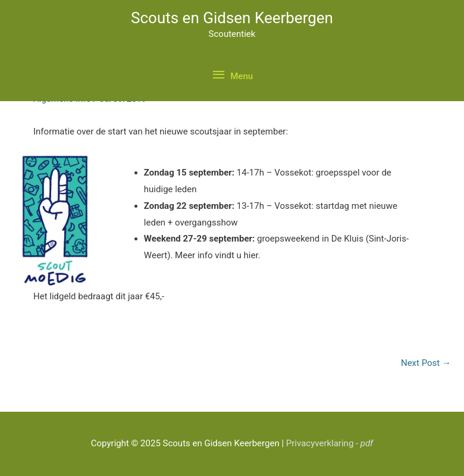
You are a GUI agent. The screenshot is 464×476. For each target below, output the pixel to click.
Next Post (426, 363)
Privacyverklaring (329, 443)
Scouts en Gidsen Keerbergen (232, 18)
